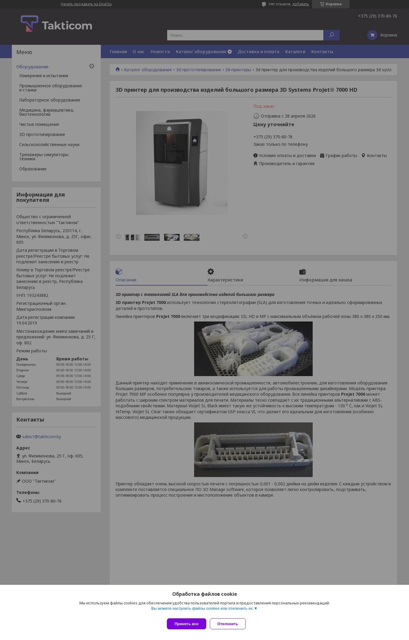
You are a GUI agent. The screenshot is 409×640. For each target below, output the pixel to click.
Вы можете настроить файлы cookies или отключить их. (202, 611)
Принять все (187, 624)
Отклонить (230, 624)
